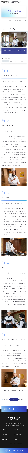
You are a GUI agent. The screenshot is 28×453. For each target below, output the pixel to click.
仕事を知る (16, 429)
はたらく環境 (4, 434)
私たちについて (4, 429)
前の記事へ (6, 399)
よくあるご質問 (4, 439)
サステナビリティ (17, 437)
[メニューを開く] (25, 2)
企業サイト (16, 439)
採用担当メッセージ (18, 434)
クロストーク (16, 432)
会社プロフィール (4, 437)
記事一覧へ (13, 399)
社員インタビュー (4, 432)
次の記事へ (21, 399)
